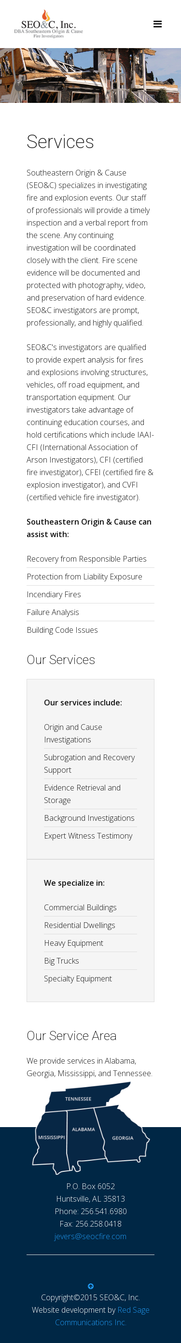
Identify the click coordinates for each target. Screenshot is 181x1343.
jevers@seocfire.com (90, 1236)
